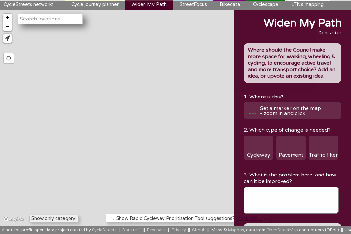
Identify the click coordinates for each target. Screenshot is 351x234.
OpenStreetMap (282, 230)
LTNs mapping (307, 4)
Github (199, 230)
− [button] (7, 27)
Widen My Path (149, 4)
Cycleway (258, 155)
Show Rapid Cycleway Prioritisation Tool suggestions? (188, 218)
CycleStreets (104, 230)
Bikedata (230, 4)
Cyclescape (265, 4)
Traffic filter (323, 155)
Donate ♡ (131, 230)
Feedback (156, 230)
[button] (7, 38)
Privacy (179, 230)
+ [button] (7, 18)
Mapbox (236, 230)
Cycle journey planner (95, 4)
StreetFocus (193, 4)
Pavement (291, 155)
